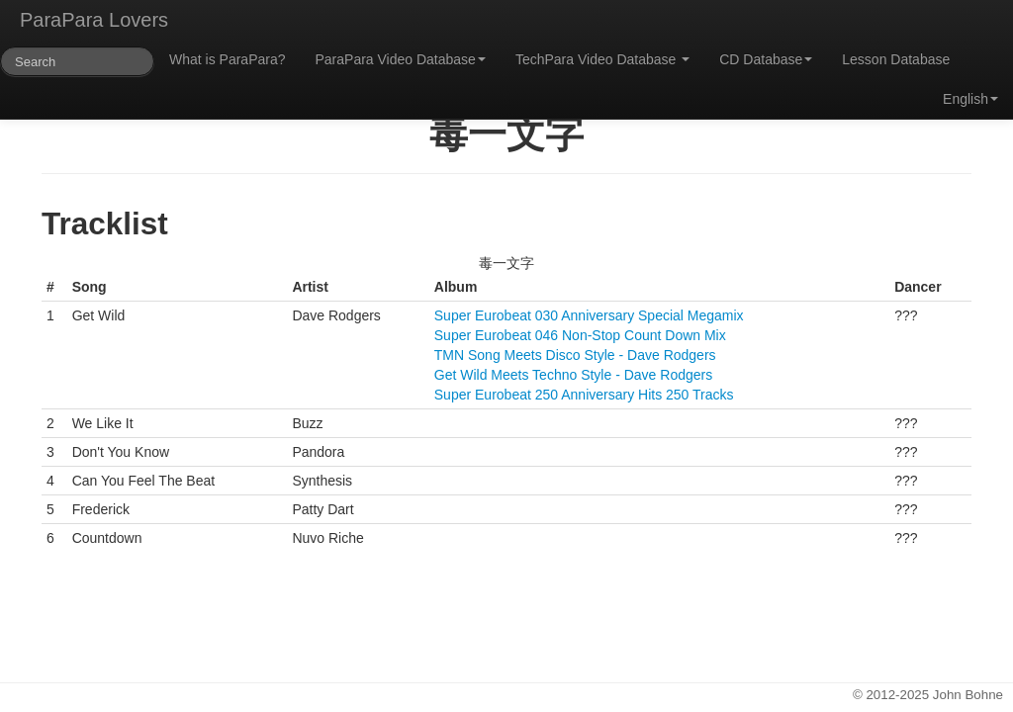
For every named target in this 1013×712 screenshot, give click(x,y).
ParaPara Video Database (401, 59)
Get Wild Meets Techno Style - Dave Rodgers (573, 375)
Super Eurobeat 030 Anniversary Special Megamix (589, 315)
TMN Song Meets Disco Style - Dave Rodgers (575, 355)
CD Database (765, 59)
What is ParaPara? (227, 59)
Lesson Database (896, 59)
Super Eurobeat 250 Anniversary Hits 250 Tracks (584, 394)
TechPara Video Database (602, 59)
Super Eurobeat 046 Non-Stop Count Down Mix (580, 335)
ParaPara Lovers (94, 20)
